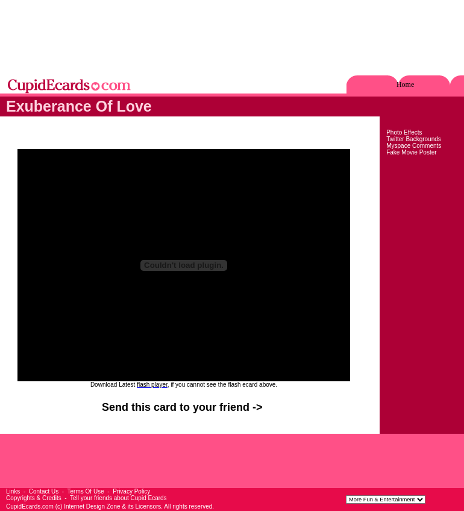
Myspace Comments (413, 145)
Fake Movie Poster (411, 152)
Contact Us (43, 491)
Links (13, 491)
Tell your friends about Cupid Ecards (118, 498)
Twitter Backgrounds (413, 139)
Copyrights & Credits (33, 498)
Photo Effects (404, 132)
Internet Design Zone (92, 506)
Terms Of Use (85, 491)
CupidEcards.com (30, 506)
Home (405, 84)
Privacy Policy (131, 491)
